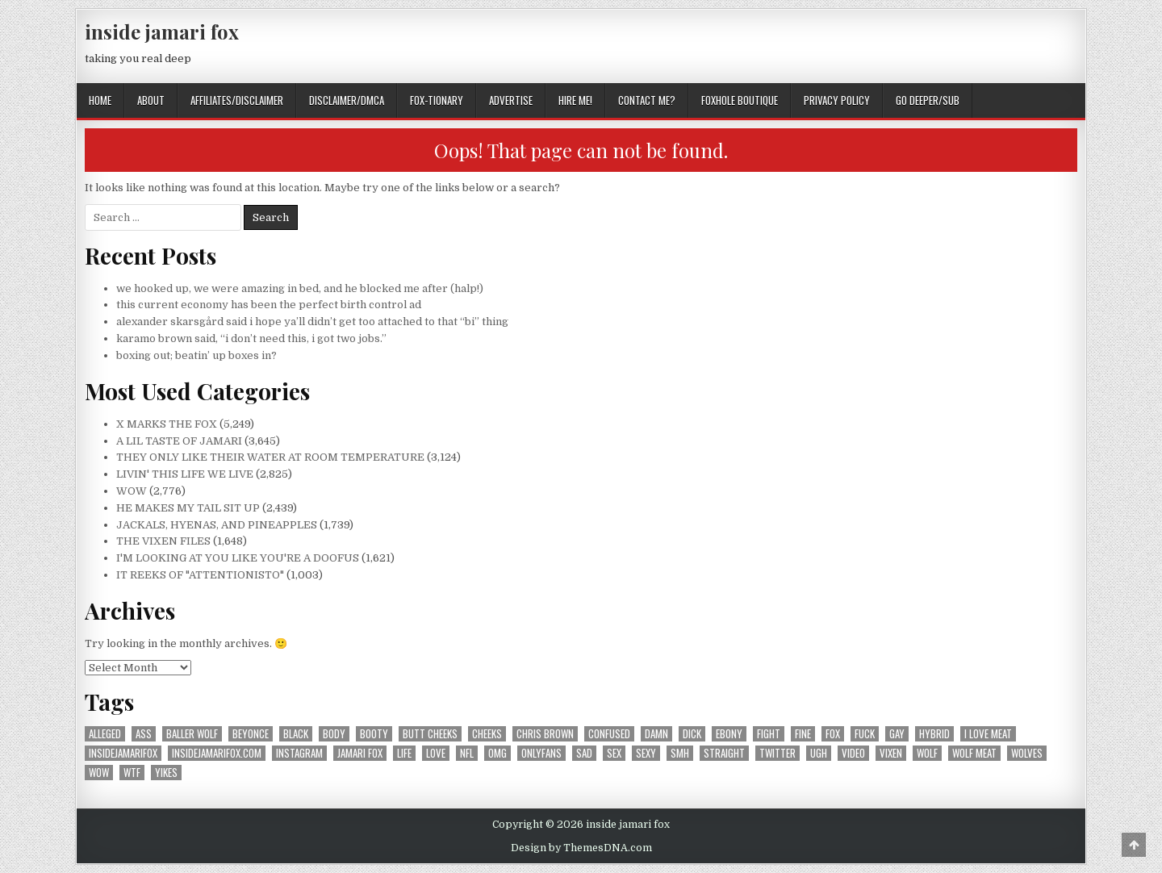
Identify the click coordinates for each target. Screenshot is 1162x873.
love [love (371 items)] (435, 753)
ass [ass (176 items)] (144, 733)
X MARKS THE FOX (166, 424)
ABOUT (151, 100)
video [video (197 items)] (853, 753)
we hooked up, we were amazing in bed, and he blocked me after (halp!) (299, 288)
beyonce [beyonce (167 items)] (250, 733)
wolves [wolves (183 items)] (1027, 753)
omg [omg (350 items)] (497, 753)
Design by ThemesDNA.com (581, 848)
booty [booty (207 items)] (374, 733)
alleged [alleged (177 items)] (105, 733)
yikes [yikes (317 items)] (166, 772)
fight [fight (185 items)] (768, 733)
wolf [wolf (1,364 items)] (927, 753)
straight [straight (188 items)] (724, 753)
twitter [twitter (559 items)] (777, 753)
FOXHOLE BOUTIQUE (739, 100)
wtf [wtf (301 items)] (131, 772)
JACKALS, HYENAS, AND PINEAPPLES (216, 525)
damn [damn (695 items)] (656, 733)
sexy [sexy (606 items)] (646, 753)
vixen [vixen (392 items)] (891, 753)
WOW (131, 491)
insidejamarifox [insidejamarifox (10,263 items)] (123, 753)
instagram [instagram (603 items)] (299, 753)
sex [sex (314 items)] (614, 753)
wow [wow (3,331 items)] (99, 772)
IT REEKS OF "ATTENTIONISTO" (200, 575)
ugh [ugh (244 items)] (818, 753)
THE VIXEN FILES (163, 541)
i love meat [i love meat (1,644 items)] (988, 733)
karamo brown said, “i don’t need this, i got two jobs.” (251, 338)
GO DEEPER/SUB (927, 100)
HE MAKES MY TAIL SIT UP (188, 508)
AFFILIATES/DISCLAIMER (236, 100)
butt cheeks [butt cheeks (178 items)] (430, 733)
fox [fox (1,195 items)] (833, 733)
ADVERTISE (511, 100)
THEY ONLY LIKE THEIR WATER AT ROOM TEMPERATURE (270, 457)
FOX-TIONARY (436, 100)
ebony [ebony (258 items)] (729, 733)
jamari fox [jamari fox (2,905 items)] (359, 753)
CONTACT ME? (646, 100)
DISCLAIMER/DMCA (346, 100)
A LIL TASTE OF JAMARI (179, 441)
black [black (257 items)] (295, 733)
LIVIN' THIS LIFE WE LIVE (184, 474)
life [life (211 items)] (404, 753)
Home (100, 100)
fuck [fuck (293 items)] (865, 733)
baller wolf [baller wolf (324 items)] (192, 733)
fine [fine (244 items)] (803, 733)
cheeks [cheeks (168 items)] (487, 733)
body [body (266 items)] (334, 733)
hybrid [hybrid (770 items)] (934, 733)
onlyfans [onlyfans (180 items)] (541, 753)
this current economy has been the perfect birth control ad (268, 305)
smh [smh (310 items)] (680, 753)
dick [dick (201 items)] (692, 733)
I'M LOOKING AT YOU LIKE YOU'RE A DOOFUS (237, 558)
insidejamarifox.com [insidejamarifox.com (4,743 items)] (216, 753)
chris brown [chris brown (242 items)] (545, 733)
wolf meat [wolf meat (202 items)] (974, 753)
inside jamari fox (162, 31)
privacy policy (837, 100)
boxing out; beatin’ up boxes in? (196, 355)
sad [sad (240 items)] (584, 753)
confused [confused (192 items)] (609, 733)
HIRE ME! (575, 100)
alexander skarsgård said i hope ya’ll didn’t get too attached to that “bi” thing (312, 321)
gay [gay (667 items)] (897, 733)
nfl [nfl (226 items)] (467, 753)
